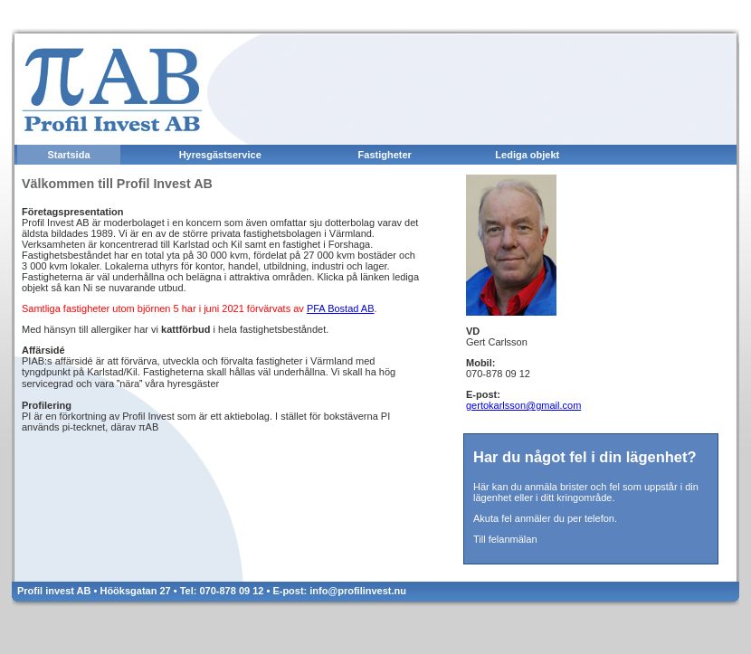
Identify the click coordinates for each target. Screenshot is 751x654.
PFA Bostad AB (341, 308)
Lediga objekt (527, 154)
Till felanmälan (505, 539)
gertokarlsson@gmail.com (523, 405)
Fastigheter (385, 154)
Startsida (68, 154)
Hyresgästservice (220, 154)
